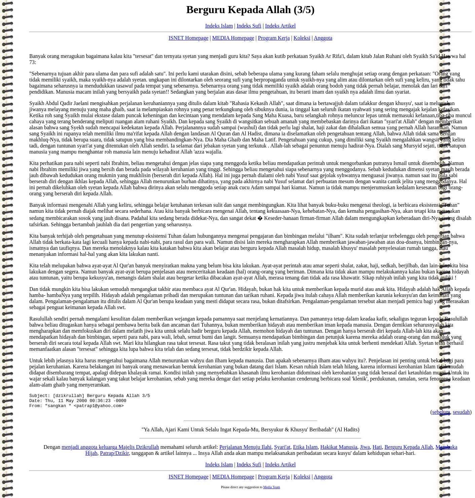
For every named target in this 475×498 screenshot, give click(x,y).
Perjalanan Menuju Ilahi (245, 450)
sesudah (461, 415)
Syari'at (282, 450)
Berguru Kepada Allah (409, 450)
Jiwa (365, 450)
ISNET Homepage (188, 38)
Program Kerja (274, 38)
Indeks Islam (219, 26)
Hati (377, 450)
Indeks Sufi (248, 26)
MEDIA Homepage (233, 38)
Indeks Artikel (280, 26)
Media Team (271, 490)
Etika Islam (305, 450)
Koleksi (302, 38)
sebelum (441, 415)
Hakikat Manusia (338, 450)
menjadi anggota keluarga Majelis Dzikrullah (110, 450)
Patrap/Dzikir (114, 456)
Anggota (323, 38)
